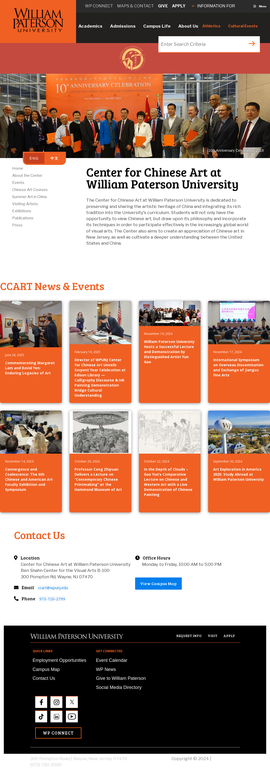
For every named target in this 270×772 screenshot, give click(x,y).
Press (17, 225)
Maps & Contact (135, 6)
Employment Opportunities (59, 660)
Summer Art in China (29, 197)
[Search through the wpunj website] (208, 44)
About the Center (27, 175)
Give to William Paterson (121, 678)
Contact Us (44, 678)
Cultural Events (243, 26)
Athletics (211, 26)
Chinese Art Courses (30, 190)
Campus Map (46, 669)
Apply (179, 6)
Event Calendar (112, 660)
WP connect (99, 6)
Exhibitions (21, 211)
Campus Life (157, 26)
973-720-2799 (52, 598)
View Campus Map (158, 583)
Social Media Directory (119, 687)
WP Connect (58, 733)
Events (18, 183)
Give (163, 6)
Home (17, 168)
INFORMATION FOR (213, 6)
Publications (22, 218)
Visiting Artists (25, 204)
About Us (188, 26)
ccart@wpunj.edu (53, 587)
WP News (106, 669)
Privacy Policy (226, 758)
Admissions (123, 26)
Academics (90, 26)
